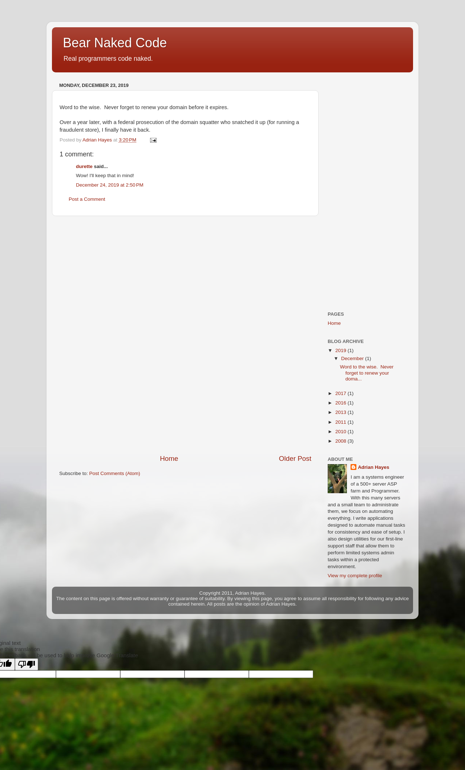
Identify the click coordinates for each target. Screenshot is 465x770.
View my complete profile (355, 575)
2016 (341, 403)
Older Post (295, 458)
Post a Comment (87, 199)
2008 (341, 441)
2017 (341, 393)
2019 (341, 350)
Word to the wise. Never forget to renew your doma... (367, 372)
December (353, 358)
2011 (341, 422)
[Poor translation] (26, 664)
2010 (341, 431)
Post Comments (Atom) (114, 473)
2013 (341, 412)
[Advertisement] (185, 335)
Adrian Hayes (373, 467)
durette (84, 166)
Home (169, 458)
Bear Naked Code (115, 42)
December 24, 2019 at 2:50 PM (109, 185)
